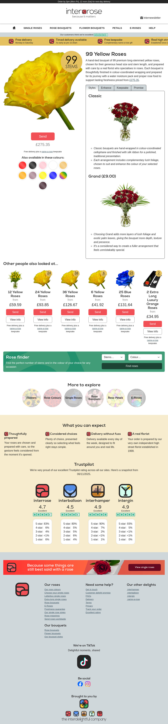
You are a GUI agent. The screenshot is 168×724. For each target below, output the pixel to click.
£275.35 (134, 80)
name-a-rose (47, 152)
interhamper (133, 589)
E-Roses (135, 28)
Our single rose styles (54, 612)
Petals (117, 28)
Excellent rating (93, 612)
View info (15, 319)
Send (43, 136)
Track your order (94, 609)
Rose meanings (52, 615)
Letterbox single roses (55, 596)
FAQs (88, 596)
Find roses (132, 366)
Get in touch (91, 589)
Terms (89, 602)
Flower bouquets (52, 633)
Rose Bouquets (61, 28)
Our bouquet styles (53, 636)
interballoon (133, 593)
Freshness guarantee (54, 609)
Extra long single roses (55, 599)
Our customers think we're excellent (84, 34)
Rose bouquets (51, 602)
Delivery (90, 599)
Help (152, 28)
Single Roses (32, 28)
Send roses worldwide (55, 619)
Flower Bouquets (92, 28)
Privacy (89, 606)
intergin (131, 596)
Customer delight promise (98, 593)
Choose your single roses (56, 593)
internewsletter (150, 17)
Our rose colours (52, 589)
